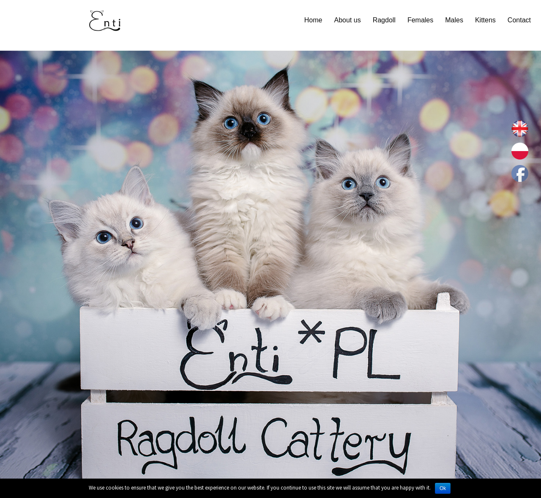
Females (420, 20)
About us (347, 20)
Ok (443, 488)
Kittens (485, 20)
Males (454, 20)
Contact (519, 20)
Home (313, 20)
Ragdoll (384, 20)
